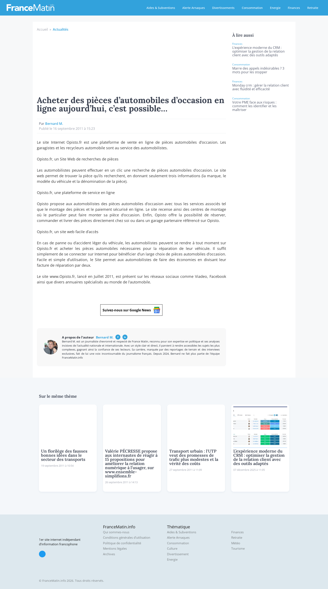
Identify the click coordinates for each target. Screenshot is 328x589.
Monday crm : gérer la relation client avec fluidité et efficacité (260, 87)
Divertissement (178, 554)
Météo (235, 543)
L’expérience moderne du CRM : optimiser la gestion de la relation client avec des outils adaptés (258, 51)
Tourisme (238, 548)
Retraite (312, 8)
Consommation (252, 8)
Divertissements (223, 8)
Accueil (42, 29)
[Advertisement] (131, 63)
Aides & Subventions (160, 8)
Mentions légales (115, 548)
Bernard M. (54, 123)
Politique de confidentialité (122, 543)
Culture (172, 548)
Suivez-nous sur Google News (131, 310)
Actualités (60, 29)
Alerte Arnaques (193, 8)
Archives (109, 554)
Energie (275, 8)
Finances (294, 8)
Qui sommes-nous (116, 532)
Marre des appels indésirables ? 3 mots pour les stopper (258, 70)
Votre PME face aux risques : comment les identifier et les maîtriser (254, 106)
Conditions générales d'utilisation (126, 538)
